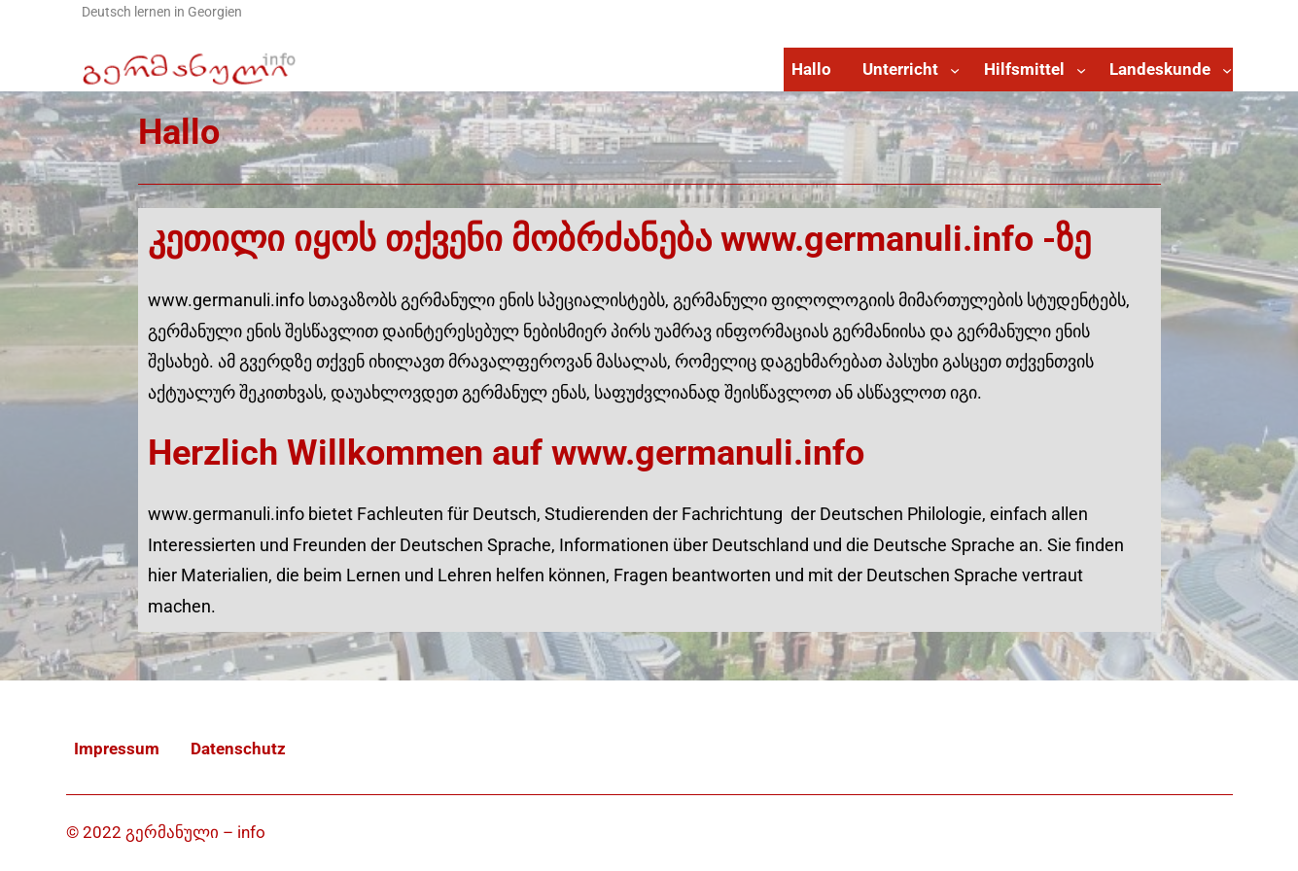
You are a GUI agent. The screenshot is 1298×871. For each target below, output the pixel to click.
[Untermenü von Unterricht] (955, 69)
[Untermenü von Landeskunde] (1227, 69)
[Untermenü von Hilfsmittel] (1081, 69)
